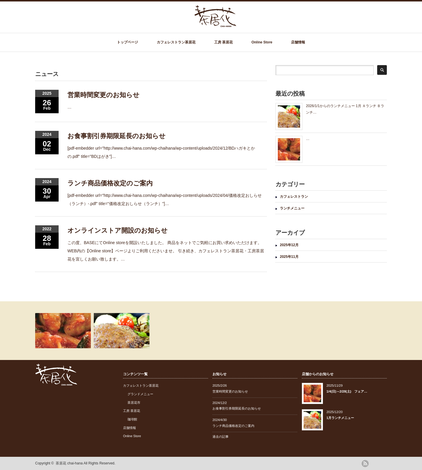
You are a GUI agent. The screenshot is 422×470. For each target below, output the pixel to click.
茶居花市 (133, 402)
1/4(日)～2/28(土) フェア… (346, 391)
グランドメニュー (140, 394)
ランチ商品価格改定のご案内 (110, 183)
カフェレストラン (294, 197)
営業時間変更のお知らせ (103, 95)
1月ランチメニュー (340, 418)
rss (365, 463)
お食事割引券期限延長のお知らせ (116, 136)
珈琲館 (132, 419)
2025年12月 (289, 245)
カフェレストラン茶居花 (176, 42)
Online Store (261, 42)
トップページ (127, 42)
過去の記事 (220, 436)
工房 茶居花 (223, 42)
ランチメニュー (292, 208)
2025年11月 (289, 257)
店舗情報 (298, 42)
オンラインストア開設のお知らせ (117, 230)
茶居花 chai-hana (69, 463)
